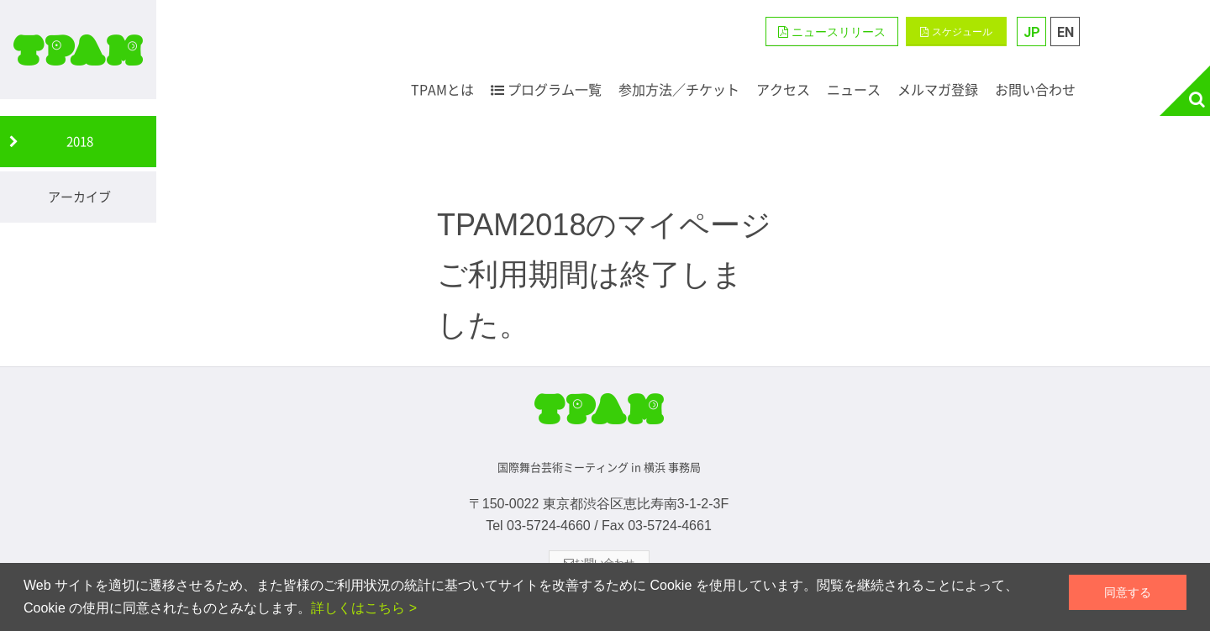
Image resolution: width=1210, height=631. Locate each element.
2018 (79, 141)
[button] (831, 31)
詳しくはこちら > (364, 608)
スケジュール (956, 32)
